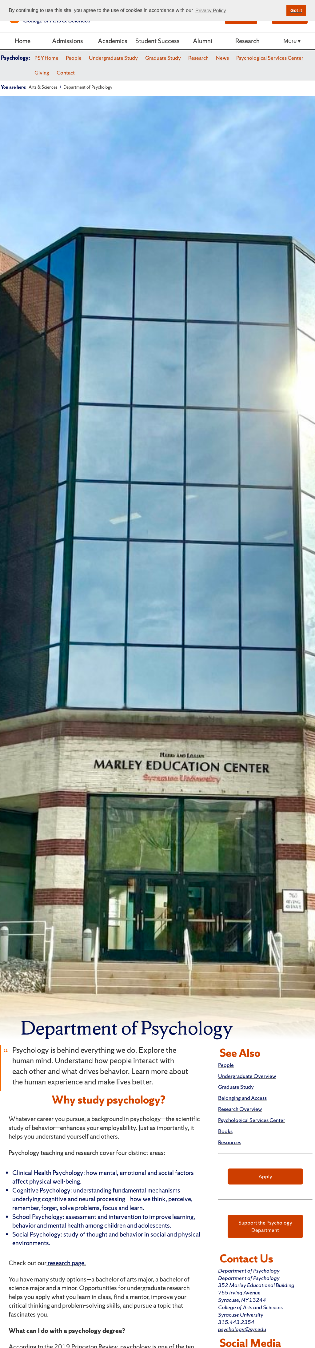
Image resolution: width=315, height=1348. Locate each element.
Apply (265, 1176)
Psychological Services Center (269, 57)
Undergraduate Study (113, 57)
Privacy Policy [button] (210, 10)
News (222, 57)
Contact (66, 72)
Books (225, 1131)
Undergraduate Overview (247, 1076)
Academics (112, 41)
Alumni (202, 41)
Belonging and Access (242, 1097)
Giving (41, 72)
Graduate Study (163, 57)
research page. (66, 1263)
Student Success (157, 41)
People (74, 57)
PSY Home (46, 57)
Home (22, 41)
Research (247, 41)
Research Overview (240, 1108)
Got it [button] (296, 10)
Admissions (67, 41)
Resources (229, 1142)
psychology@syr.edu (242, 1329)
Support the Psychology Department (265, 1226)
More (290, 41)
